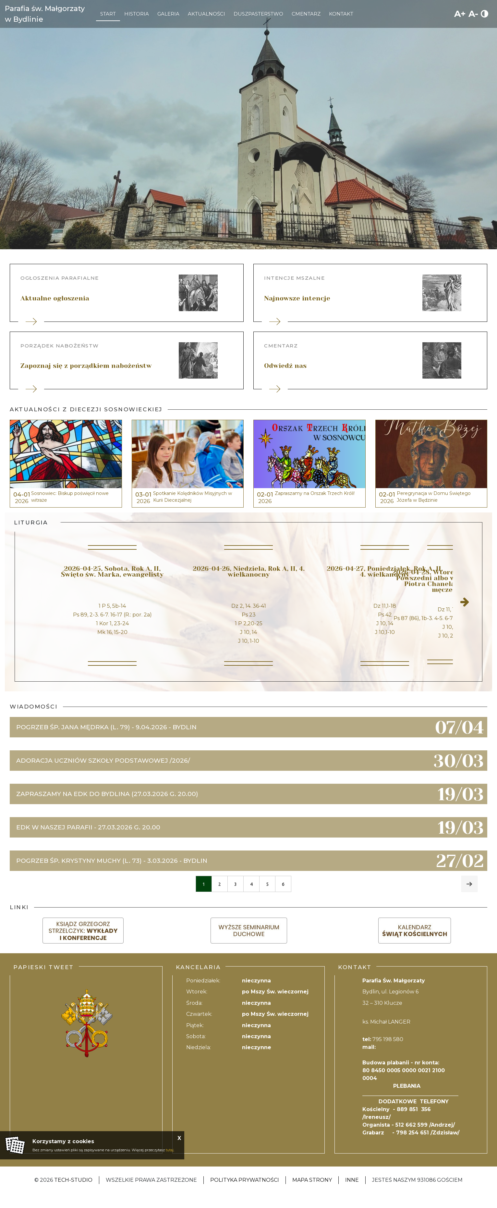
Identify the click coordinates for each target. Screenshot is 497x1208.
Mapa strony (312, 1194)
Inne (352, 1194)
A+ (460, 13)
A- (473, 13)
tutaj (170, 1150)
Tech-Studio (73, 1194)
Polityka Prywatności (244, 1194)
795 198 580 (387, 1053)
